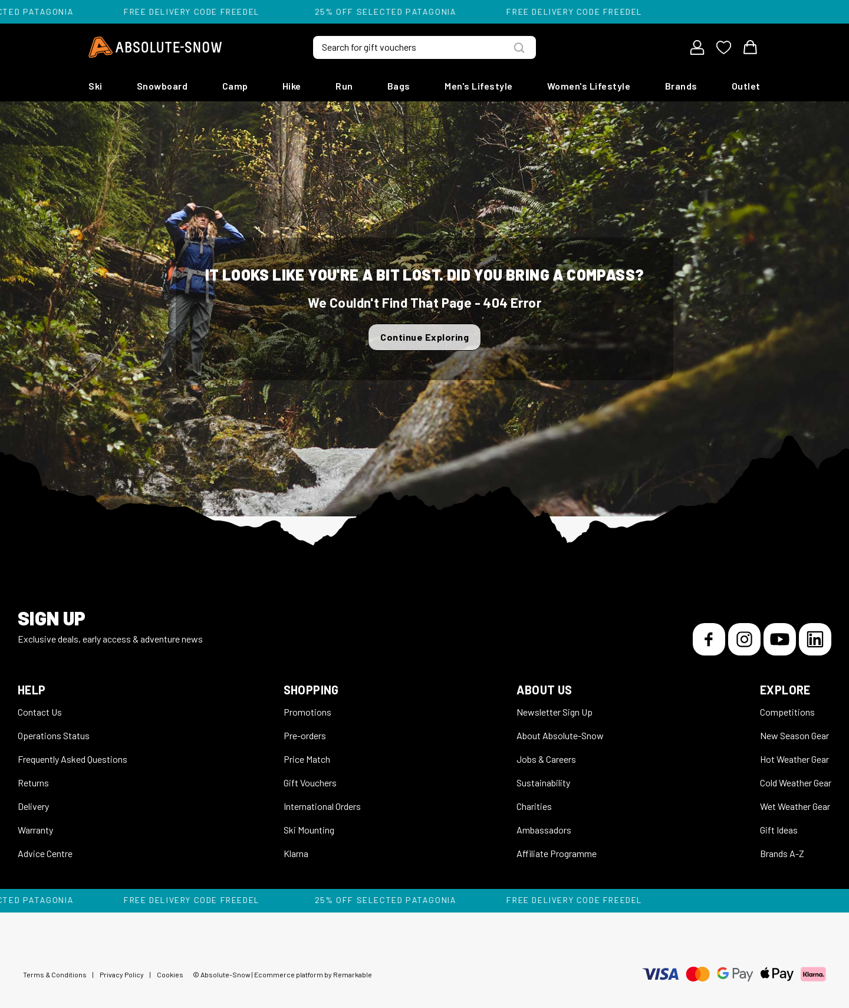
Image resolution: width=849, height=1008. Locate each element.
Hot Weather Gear (794, 759)
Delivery (33, 806)
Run (344, 85)
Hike (291, 85)
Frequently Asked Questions (72, 759)
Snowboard (162, 85)
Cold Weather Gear (795, 782)
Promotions (307, 711)
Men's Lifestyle (479, 85)
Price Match (307, 759)
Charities (534, 806)
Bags (398, 85)
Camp (235, 85)
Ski (95, 85)
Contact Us (40, 711)
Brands (681, 85)
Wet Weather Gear (795, 806)
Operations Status (54, 735)
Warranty (35, 829)
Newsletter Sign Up (554, 711)
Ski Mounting (309, 829)
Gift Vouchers (310, 782)
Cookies (170, 974)
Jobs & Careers (546, 759)
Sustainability (543, 782)
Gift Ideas (779, 829)
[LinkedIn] (815, 639)
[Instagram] (744, 639)
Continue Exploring (424, 336)
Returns (33, 782)
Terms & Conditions (55, 974)
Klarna (296, 853)
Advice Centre (45, 853)
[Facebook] (709, 639)
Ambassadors (543, 829)
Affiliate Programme (556, 853)
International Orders (322, 806)
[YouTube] (780, 639)
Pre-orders (305, 735)
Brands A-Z (782, 853)
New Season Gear (794, 735)
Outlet (746, 85)
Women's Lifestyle (589, 85)
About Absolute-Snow (560, 735)
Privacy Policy (122, 974)
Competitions (787, 711)
